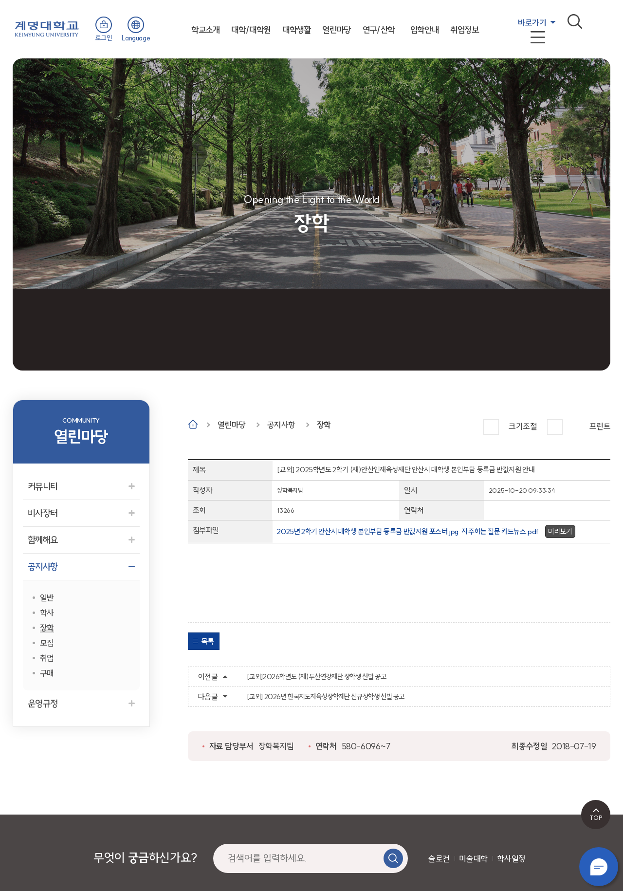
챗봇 (598, 866)
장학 (324, 425)
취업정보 (464, 30)
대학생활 (296, 30)
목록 (207, 641)
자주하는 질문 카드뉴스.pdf (500, 531)
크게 (491, 427)
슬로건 (439, 859)
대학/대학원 (251, 30)
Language (136, 38)
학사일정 (511, 859)
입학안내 (424, 30)
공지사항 (281, 425)
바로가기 (532, 23)
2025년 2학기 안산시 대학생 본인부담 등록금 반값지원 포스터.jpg (367, 531)
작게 (555, 427)
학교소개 (205, 30)
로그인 (103, 38)
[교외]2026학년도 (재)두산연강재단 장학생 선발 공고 (316, 676)
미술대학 (473, 859)
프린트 (600, 426)
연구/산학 (379, 30)
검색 (575, 21)
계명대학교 (47, 28)
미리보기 (560, 531)
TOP (596, 817)
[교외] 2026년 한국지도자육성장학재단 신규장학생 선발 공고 (325, 696)
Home (193, 424)
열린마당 (336, 30)
